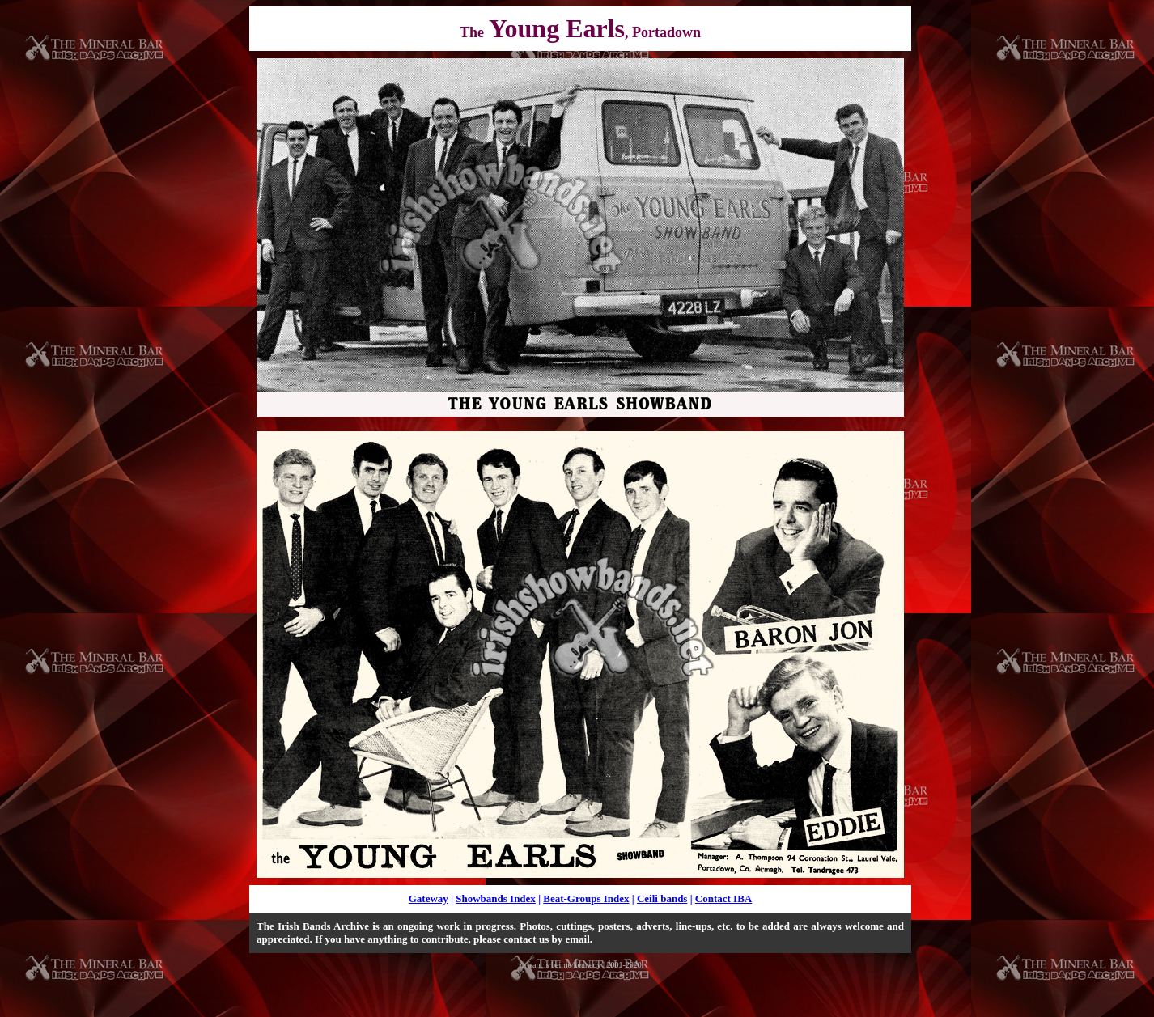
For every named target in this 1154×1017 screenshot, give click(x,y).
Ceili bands (662, 898)
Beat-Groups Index (586, 898)
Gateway (428, 898)
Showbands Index (496, 898)
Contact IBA (723, 898)
